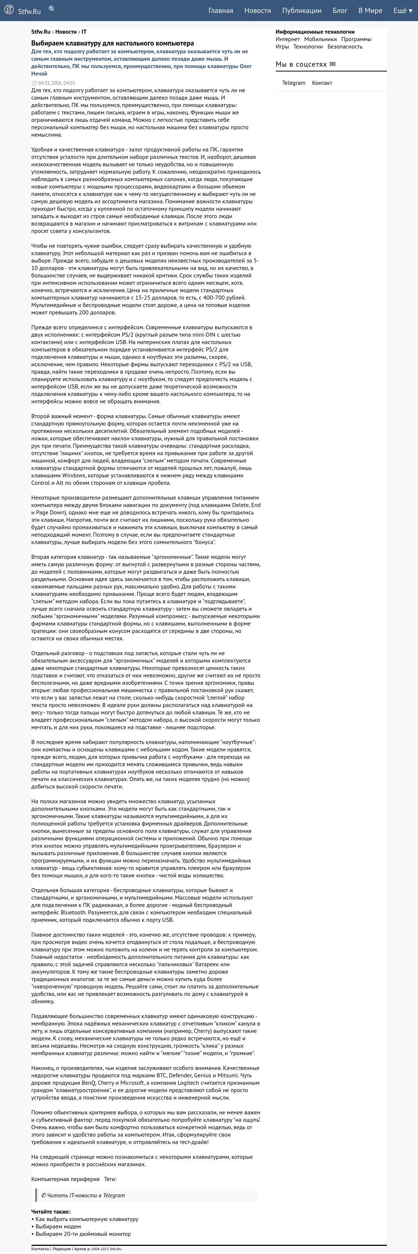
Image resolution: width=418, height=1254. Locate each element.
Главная (220, 10)
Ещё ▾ (403, 10)
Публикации (301, 10)
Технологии (308, 46)
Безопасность (345, 46)
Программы (356, 39)
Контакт (322, 82)
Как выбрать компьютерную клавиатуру (87, 1219)
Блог (340, 10)
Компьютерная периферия (65, 1179)
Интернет (288, 39)
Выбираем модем (58, 1226)
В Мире (370, 10)
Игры (282, 46)
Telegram (294, 82)
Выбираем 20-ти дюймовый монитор (83, 1233)
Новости (257, 10)
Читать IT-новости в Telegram (86, 1195)
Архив (80, 1248)
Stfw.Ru (20, 10)
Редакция (62, 1248)
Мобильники (320, 39)
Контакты (40, 1248)
